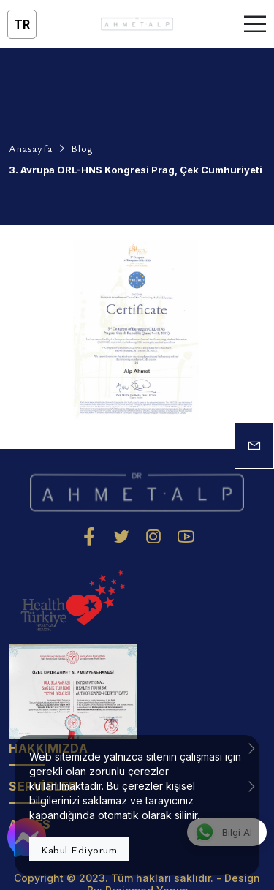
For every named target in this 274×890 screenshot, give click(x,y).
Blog (82, 148)
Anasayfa (31, 148)
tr (22, 24)
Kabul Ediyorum (79, 849)
